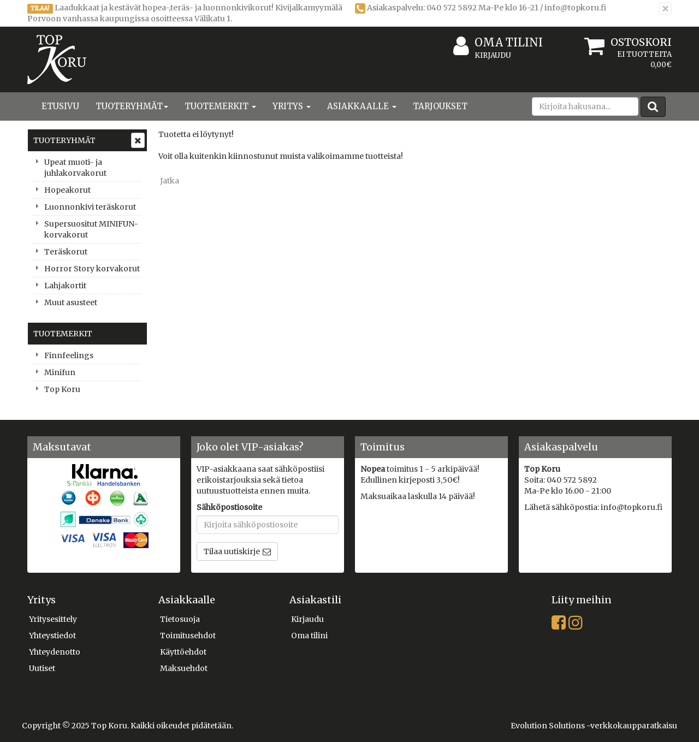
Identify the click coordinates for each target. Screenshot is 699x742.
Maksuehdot (184, 668)
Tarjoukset (440, 106)
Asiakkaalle (361, 106)
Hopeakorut (67, 190)
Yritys (292, 106)
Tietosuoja (180, 619)
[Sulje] (665, 8)
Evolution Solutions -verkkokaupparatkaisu (594, 726)
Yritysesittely (53, 619)
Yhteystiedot (52, 635)
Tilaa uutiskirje (232, 551)
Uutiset (42, 668)
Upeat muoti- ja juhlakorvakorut (75, 167)
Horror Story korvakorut (92, 269)
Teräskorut (65, 252)
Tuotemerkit (220, 106)
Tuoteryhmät (132, 106)
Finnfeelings (68, 355)
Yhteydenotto (54, 652)
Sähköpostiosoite (229, 507)
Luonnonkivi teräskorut (90, 207)
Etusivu (60, 106)
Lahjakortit (65, 285)
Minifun (59, 372)
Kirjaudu (493, 55)
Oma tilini (498, 43)
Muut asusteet (70, 302)
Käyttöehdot (183, 652)
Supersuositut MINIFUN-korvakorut (91, 229)
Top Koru (62, 389)
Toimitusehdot (188, 635)
